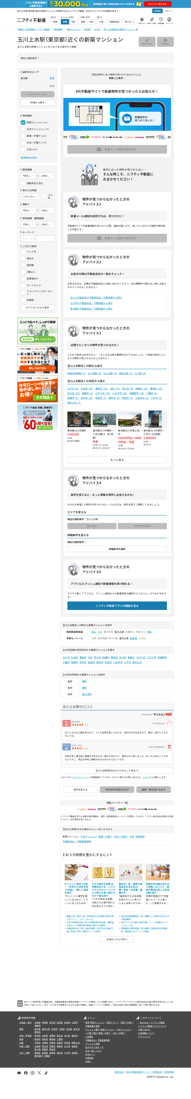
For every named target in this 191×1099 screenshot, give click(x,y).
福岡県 (38, 1052)
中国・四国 (24, 1046)
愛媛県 (45, 1049)
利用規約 (157, 1072)
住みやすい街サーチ (94, 1047)
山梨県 (45, 1035)
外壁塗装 (89, 1057)
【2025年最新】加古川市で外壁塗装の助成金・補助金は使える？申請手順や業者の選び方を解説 (90, 924)
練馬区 (156, 388)
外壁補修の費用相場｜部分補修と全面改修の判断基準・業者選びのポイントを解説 (144, 930)
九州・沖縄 (24, 1052)
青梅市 (73, 398)
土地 (131, 836)
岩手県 (52, 1022)
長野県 (52, 1035)
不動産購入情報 (92, 1026)
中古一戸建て (121, 836)
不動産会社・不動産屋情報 (77, 841)
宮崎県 (75, 1052)
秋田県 (67, 1022)
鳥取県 (52, 1046)
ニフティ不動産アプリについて (152, 1026)
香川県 (38, 1049)
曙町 (84, 681)
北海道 (38, 1022)
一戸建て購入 (91, 1033)
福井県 (75, 1035)
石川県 (67, 1035)
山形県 (75, 1022)
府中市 (87, 398)
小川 (100, 631)
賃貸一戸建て (127, 1022)
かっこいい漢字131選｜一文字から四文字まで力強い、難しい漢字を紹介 (76, 888)
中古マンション (89, 836)
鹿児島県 (39, 1055)
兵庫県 (45, 1042)
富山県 (60, 1035)
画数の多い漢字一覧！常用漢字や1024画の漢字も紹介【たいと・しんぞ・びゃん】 (90, 918)
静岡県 (52, 1039)
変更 (52, 78)
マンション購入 (92, 1029)
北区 (115, 388)
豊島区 (101, 388)
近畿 (21, 1042)
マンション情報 (92, 1043)
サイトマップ (144, 1036)
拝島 (149, 631)
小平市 (156, 398)
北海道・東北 (25, 1022)
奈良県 (67, 1042)
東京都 (38, 1029)
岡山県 (45, 1046)
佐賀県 (45, 1052)
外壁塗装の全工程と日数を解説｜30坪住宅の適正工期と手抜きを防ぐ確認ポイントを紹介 (90, 930)
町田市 (127, 398)
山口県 (67, 1046)
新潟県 (38, 1035)
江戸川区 (102, 393)
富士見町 (87, 694)
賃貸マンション (97, 1022)
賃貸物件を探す (29, 157)
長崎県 (52, 1052)
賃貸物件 (140, 836)
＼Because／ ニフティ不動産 (151, 1022)
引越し (88, 1061)
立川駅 (140, 373)
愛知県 (38, 1039)
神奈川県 (46, 1029)
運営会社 (119, 1072)
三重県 (60, 1039)
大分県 (67, 1052)
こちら (146, 777)
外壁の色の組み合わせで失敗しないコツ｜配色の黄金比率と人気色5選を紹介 (157, 888)
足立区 (73, 393)
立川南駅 (94, 373)
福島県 (38, 1025)
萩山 (94, 631)
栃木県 (77, 1029)
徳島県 (75, 1046)
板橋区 (141, 388)
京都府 (52, 1042)
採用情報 (169, 1072)
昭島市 (101, 398)
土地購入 (89, 1036)
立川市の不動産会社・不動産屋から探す (91, 303)
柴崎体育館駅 (76, 373)
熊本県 (60, 1052)
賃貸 (87, 1022)
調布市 (114, 398)
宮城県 (60, 1022)
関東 (21, 1029)
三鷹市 (151, 393)
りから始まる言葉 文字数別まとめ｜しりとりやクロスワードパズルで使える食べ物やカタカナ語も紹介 (103, 889)
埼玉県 (54, 1029)
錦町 (84, 687)
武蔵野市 (136, 393)
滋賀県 (60, 1042)
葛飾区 (87, 393)
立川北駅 (110, 373)
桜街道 (133, 638)
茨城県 (69, 1029)
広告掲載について (146, 1033)
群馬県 (38, 1032)
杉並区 (87, 388)
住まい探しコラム (93, 1050)
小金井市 (142, 398)
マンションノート (80, 777)
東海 (21, 1039)
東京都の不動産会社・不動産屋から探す (91, 308)
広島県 (38, 1046)
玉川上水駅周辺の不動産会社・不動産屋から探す (96, 297)
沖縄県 (47, 1055)
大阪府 (38, 1042)
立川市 (73, 388)
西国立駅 (126, 373)
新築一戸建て (105, 836)
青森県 (45, 1022)
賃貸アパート (113, 1022)
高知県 (52, 1049)
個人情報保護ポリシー (138, 1072)
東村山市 (74, 402)
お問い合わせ (144, 1029)
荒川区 (127, 388)
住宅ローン (90, 1054)
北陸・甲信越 (25, 1035)
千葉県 (62, 1029)
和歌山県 (76, 1042)
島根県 (60, 1046)
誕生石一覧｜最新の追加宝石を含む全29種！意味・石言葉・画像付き (130, 888)
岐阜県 (45, 1039)
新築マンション (107, 1029)
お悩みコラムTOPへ (117, 939)
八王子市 (119, 393)
